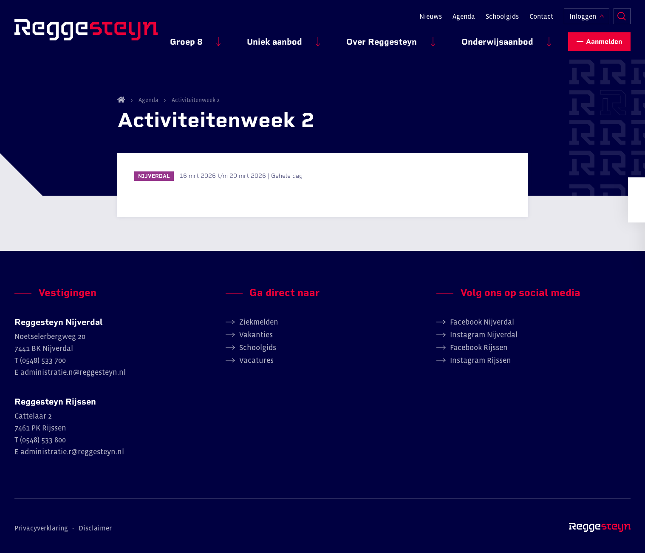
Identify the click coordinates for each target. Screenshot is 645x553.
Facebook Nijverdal (482, 322)
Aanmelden (604, 38)
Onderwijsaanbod (507, 39)
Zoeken (622, 15)
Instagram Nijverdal (484, 335)
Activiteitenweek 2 (195, 100)
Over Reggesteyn (410, 39)
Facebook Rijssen (479, 347)
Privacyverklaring (41, 528)
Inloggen (582, 15)
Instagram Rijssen (480, 360)
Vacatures (256, 360)
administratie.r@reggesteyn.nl (72, 452)
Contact (541, 15)
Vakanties (256, 335)
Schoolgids (502, 15)
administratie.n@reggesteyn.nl (73, 372)
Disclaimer (95, 528)
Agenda (464, 15)
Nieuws (430, 15)
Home (121, 100)
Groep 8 (252, 39)
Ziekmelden (258, 322)
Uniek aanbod (321, 39)
